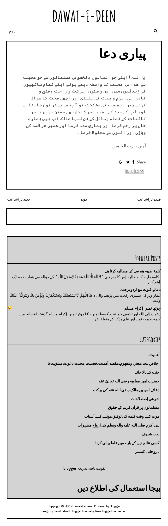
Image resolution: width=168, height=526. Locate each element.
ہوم (12, 31)
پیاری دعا (122, 53)
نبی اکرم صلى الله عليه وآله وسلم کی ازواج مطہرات (118, 425)
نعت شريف (150, 434)
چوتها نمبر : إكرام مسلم (142, 308)
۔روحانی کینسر (147, 451)
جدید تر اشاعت (18, 199)
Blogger (70, 468)
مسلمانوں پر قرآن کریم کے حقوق (133, 407)
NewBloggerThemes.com (111, 511)
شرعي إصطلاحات (145, 398)
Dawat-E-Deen (84, 16)
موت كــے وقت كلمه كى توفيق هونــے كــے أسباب (121, 416)
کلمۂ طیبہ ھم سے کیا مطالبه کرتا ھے (133, 271)
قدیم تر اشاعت (149, 199)
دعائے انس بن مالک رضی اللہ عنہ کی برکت (126, 389)
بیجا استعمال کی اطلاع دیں (119, 488)
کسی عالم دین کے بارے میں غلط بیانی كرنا (127, 442)
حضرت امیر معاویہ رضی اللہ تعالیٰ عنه (129, 381)
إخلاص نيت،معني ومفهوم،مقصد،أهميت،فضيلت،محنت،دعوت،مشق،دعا (103, 363)
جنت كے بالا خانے (147, 372)
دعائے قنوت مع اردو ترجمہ (140, 289)
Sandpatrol (61, 511)
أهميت (154, 354)
